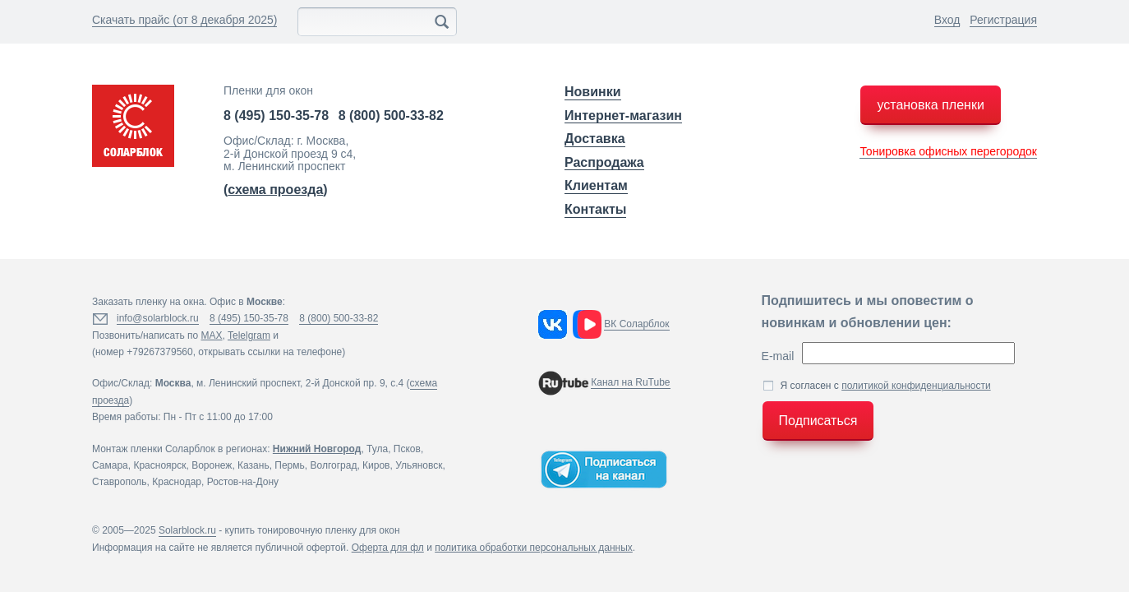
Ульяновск (418, 465)
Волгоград (333, 465)
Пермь (289, 465)
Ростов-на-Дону (243, 482)
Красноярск (159, 465)
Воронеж (211, 465)
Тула (377, 449)
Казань (253, 465)
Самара (110, 465)
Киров (375, 465)
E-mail (778, 356)
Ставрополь (119, 482)
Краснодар (176, 482)
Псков (407, 449)
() (275, 190)
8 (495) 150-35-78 (276, 116)
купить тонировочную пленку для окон (312, 530)
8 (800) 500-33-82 (391, 116)
